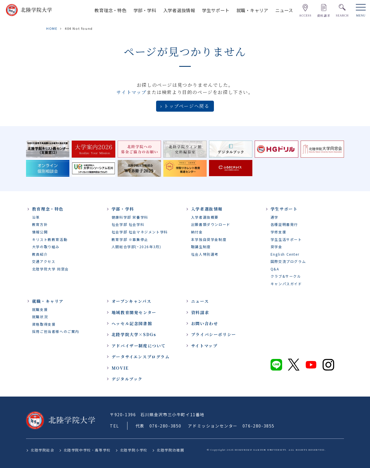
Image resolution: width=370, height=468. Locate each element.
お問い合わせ (204, 323)
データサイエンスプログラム (141, 357)
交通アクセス (44, 261)
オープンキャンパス (131, 301)
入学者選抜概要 (205, 217)
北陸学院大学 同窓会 (50, 268)
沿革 (36, 217)
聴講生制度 (201, 246)
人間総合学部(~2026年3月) (136, 246)
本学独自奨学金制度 (208, 239)
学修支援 (278, 231)
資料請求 (200, 312)
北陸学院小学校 (133, 449)
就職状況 (40, 316)
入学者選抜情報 (179, 10)
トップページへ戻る (186, 106)
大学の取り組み (46, 246)
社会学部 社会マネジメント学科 (140, 231)
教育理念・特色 (110, 10)
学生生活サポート (286, 239)
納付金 (197, 231)
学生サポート (216, 10)
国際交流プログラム (288, 261)
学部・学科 (145, 10)
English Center (285, 254)
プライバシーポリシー (213, 334)
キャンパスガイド (286, 283)
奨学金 (276, 246)
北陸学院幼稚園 (170, 449)
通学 (274, 217)
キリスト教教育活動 (49, 239)
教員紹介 (40, 254)
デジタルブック (127, 379)
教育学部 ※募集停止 (130, 239)
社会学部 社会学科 (128, 224)
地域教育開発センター (134, 312)
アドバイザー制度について (139, 346)
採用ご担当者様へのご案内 (55, 331)
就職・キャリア (252, 10)
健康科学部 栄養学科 (130, 217)
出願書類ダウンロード (210, 224)
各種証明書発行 (284, 224)
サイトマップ (131, 92)
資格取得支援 (44, 324)
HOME (51, 28)
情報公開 (40, 231)
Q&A (275, 268)
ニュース (284, 10)
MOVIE (120, 368)
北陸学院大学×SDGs (134, 334)
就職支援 (40, 309)
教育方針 (40, 224)
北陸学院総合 (42, 449)
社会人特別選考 (205, 254)
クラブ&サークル (286, 276)
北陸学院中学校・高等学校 (87, 449)
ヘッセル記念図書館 (132, 323)
